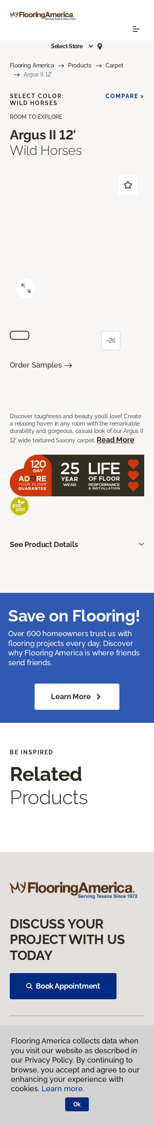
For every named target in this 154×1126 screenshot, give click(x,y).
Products (80, 65)
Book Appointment (63, 986)
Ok (77, 1104)
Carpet (114, 65)
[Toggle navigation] (136, 29)
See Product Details (44, 544)
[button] (72, 46)
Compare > (125, 96)
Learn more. (63, 1088)
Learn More (77, 696)
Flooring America (32, 65)
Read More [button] (115, 439)
